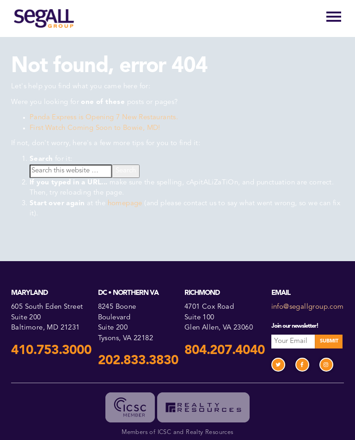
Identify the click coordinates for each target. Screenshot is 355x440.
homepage (125, 203)
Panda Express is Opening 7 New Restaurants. (104, 117)
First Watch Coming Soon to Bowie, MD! (95, 128)
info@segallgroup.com (307, 307)
